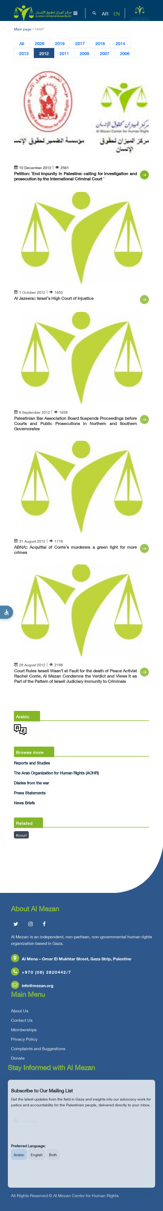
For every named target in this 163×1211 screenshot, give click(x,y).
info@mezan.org (32, 987)
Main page (22, 28)
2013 (24, 53)
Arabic (19, 1160)
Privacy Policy (24, 1040)
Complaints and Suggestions (38, 1050)
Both (53, 1160)
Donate (18, 1059)
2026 (39, 43)
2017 (80, 43)
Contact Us (21, 1021)
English (37, 1160)
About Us (19, 1012)
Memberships (24, 1031)
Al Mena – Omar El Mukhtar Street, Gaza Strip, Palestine (71, 960)
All (21, 43)
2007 (104, 53)
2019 (59, 43)
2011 (64, 53)
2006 (124, 53)
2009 (84, 53)
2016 (100, 43)
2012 (44, 53)
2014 (120, 43)
